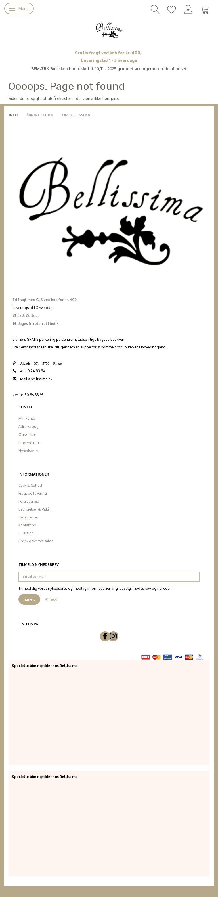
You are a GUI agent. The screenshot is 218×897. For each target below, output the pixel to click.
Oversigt (25, 533)
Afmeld (51, 599)
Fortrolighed (28, 501)
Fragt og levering (32, 493)
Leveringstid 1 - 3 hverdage (109, 60)
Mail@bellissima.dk (36, 379)
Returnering (28, 517)
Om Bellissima (76, 114)
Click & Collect (30, 485)
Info (13, 114)
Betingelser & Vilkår (34, 509)
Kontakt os (27, 525)
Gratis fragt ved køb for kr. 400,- (109, 53)
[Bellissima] (109, 30)
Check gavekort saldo (36, 541)
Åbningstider (39, 114)
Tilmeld (29, 599)
